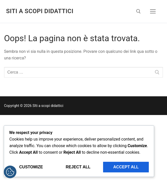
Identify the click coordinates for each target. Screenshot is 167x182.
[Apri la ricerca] (138, 11)
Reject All (78, 167)
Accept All (126, 167)
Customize (31, 167)
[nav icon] (153, 11)
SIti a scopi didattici (39, 11)
